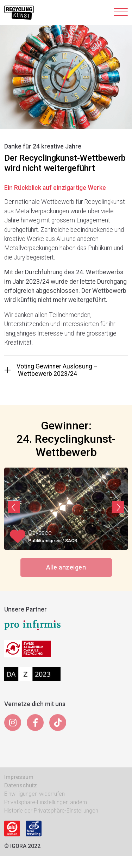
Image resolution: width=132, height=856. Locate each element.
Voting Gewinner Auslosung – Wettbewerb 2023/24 (51, 370)
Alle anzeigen (66, 567)
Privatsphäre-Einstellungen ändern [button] (45, 802)
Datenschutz (20, 785)
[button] (14, 507)
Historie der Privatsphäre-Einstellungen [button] (51, 810)
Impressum (18, 777)
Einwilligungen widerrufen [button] (34, 794)
